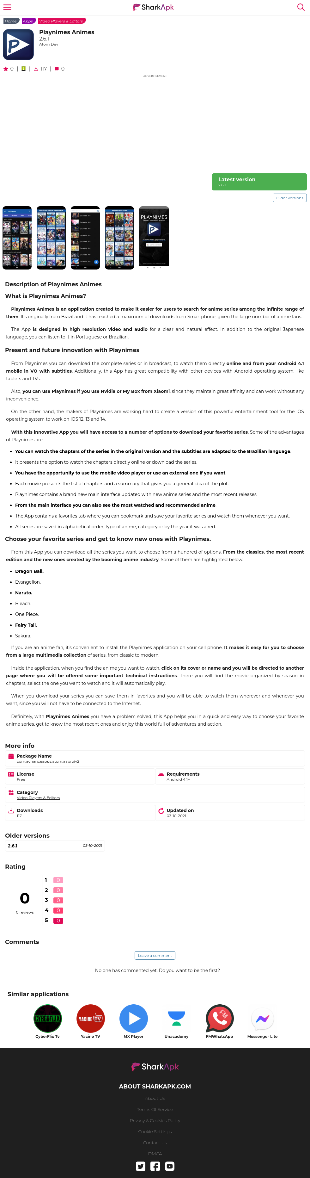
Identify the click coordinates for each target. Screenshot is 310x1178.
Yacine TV (90, 1036)
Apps (28, 21)
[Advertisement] (155, 122)
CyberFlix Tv (47, 1036)
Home (10, 21)
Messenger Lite (262, 1036)
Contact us (155, 1142)
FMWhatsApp (219, 1036)
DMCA (155, 1153)
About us (155, 1098)
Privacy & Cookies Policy (155, 1120)
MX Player (133, 1036)
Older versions (289, 197)
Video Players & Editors (61, 21)
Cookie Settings (155, 1131)
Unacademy (176, 1036)
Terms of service (155, 1109)
